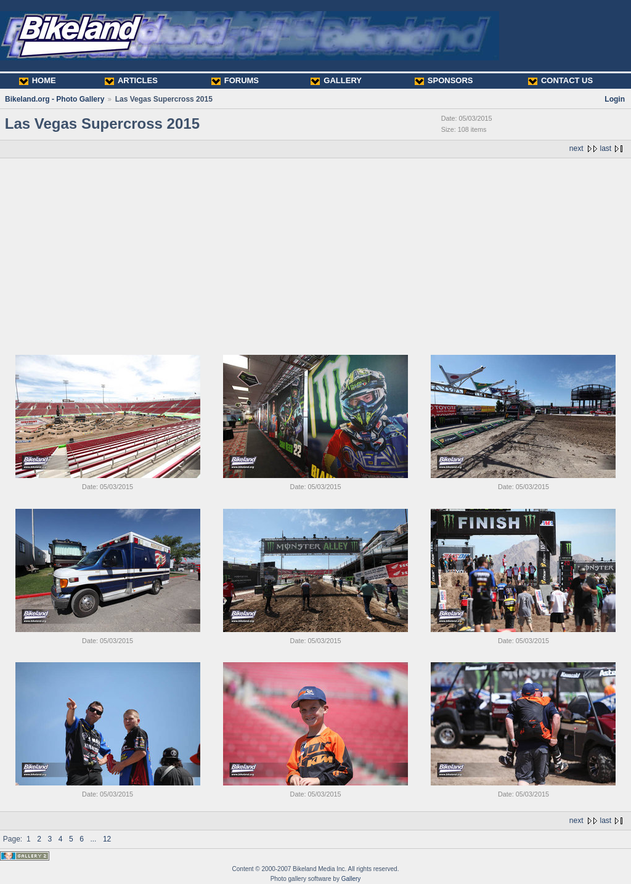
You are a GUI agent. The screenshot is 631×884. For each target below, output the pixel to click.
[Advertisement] (315, 250)
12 (107, 839)
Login (615, 99)
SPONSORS (444, 80)
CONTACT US (560, 80)
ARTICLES (131, 80)
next (576, 148)
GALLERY (336, 80)
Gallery (351, 878)
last (606, 148)
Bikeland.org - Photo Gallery (54, 99)
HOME (37, 80)
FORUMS (235, 80)
